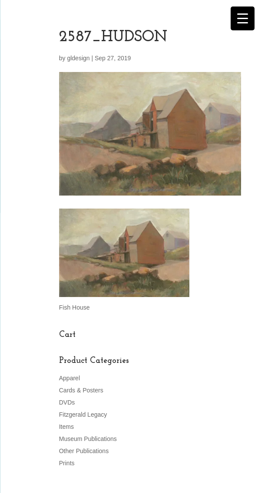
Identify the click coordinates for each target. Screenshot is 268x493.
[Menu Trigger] (243, 18)
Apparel (69, 378)
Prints (67, 463)
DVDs (67, 402)
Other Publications (84, 450)
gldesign (78, 58)
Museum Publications (88, 438)
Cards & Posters (81, 390)
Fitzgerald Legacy (83, 414)
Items (66, 426)
